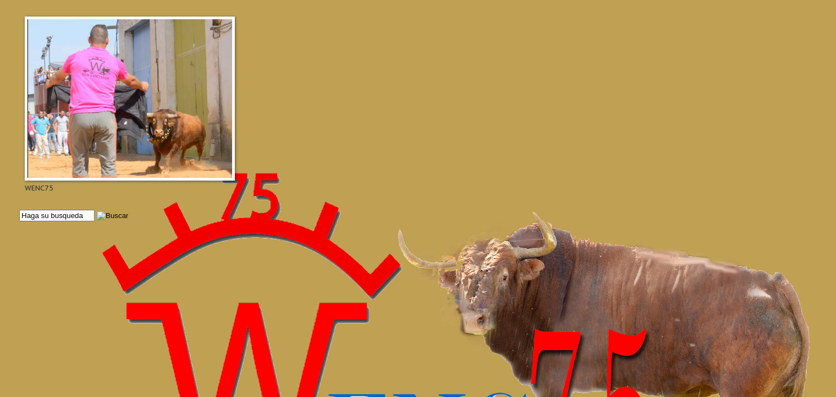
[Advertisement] (349, 262)
